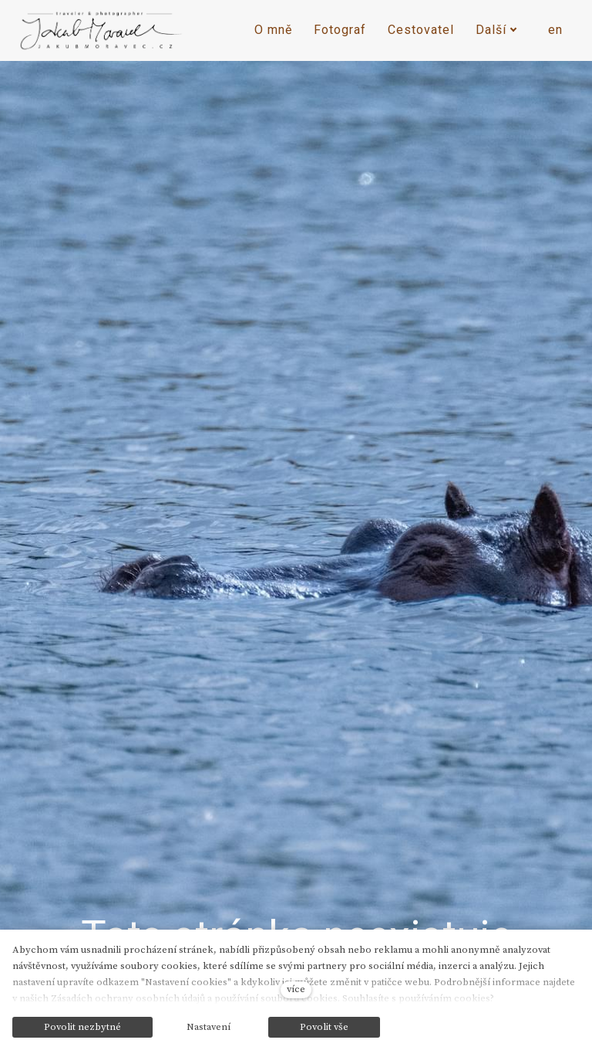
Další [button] (496, 29)
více (296, 989)
